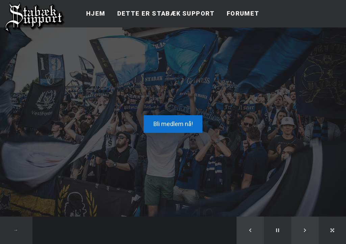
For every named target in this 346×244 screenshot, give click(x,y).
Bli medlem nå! (173, 123)
